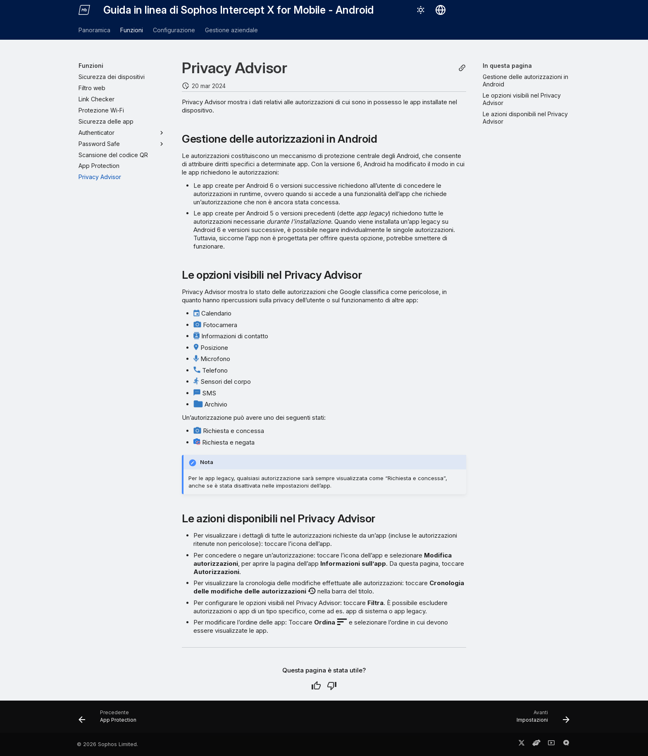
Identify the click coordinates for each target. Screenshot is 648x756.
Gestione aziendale (231, 29)
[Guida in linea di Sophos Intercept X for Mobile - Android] (84, 10)
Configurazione (174, 29)
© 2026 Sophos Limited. (107, 744)
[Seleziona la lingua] (440, 10)
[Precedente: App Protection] (110, 719)
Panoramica (94, 29)
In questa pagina (507, 65)
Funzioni (131, 29)
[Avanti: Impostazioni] (540, 719)
